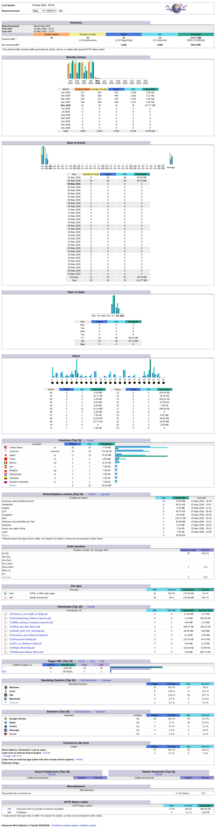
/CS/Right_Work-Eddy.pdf (22, 648)
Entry (92, 661)
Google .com (10, 756)
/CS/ (4, 671)
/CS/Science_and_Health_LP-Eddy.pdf (28, 614)
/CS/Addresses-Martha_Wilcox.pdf (26, 652)
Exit (102, 661)
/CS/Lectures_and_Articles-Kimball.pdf (28, 635)
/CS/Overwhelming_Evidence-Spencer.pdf (30, 618)
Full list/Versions (89, 680)
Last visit (105, 494)
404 (9, 809)
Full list (90, 440)
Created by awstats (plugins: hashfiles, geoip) (73, 825)
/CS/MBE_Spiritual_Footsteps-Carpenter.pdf (31, 622)
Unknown (106, 680)
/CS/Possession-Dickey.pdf (22, 639)
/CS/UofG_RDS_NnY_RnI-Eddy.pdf (26, 631)
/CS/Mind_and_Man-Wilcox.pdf (24, 626)
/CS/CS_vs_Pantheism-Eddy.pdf (25, 643)
